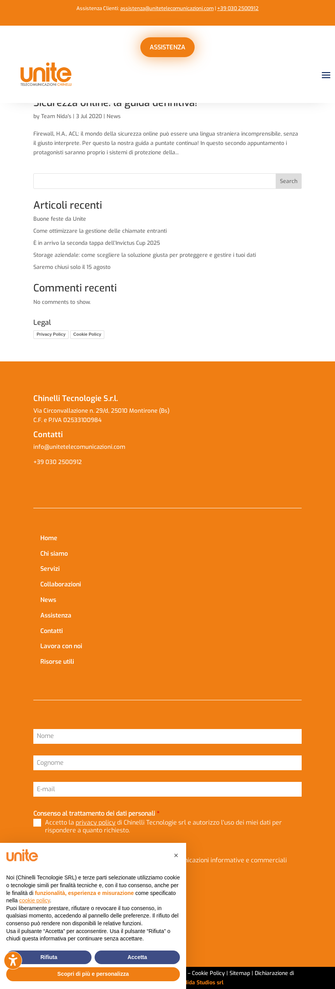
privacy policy (96, 822)
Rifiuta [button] (48, 957)
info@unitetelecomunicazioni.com (80, 447)
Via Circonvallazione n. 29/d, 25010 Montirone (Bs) (101, 411)
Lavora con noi (61, 646)
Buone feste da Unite (59, 219)
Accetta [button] (137, 957)
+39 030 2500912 (238, 8)
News (114, 116)
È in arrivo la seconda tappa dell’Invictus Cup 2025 (96, 243)
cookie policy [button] (34, 900)
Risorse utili (57, 662)
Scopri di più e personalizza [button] (93, 974)
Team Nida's (56, 116)
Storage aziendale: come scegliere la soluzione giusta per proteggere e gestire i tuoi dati (144, 255)
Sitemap (240, 973)
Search (288, 181)
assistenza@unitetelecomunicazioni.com (167, 8)
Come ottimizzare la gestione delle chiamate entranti (100, 231)
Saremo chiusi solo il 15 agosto (72, 267)
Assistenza (55, 615)
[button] (176, 855)
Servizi (50, 569)
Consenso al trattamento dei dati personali (96, 813)
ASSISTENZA (167, 47)
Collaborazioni (60, 584)
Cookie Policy (87, 334)
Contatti (51, 631)
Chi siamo (54, 553)
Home (48, 538)
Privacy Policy (51, 334)
